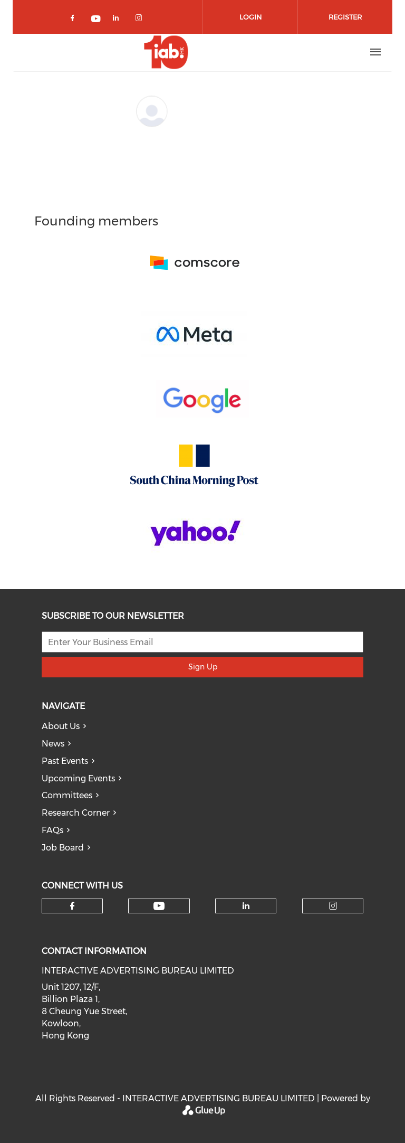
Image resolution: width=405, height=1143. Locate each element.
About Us (61, 726)
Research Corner (76, 813)
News (53, 744)
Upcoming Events (78, 778)
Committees (67, 795)
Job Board (63, 848)
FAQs (52, 830)
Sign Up (202, 667)
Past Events (65, 761)
